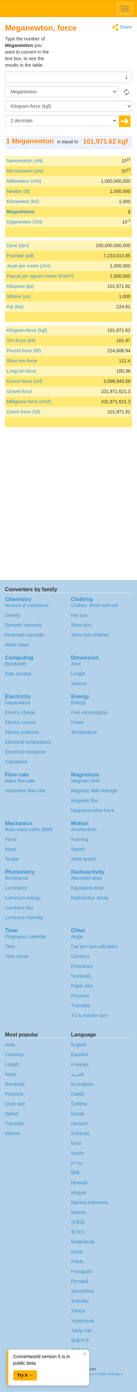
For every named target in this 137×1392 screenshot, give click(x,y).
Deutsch (79, 1123)
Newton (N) (18, 191)
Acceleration (83, 829)
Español (79, 1054)
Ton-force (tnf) (21, 340)
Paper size (82, 985)
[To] (68, 106)
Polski (77, 1261)
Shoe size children (90, 635)
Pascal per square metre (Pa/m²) (40, 276)
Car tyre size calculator (94, 946)
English (78, 1044)
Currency (80, 956)
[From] (61, 91)
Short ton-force (22, 360)
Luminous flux (19, 907)
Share (122, 27)
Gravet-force (19, 391)
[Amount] (68, 77)
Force (11, 839)
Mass (10, 849)
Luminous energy (22, 897)
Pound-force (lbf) (24, 350)
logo (68, 8)
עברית (77, 1163)
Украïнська (82, 1320)
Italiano (78, 1212)
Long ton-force (21, 371)
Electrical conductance (28, 742)
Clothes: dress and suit (94, 605)
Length (78, 673)
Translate (80, 1005)
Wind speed (83, 859)
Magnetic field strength (94, 790)
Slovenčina (82, 1291)
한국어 (78, 1232)
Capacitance (18, 702)
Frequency (82, 966)
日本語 (78, 1222)
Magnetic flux (84, 800)
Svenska (80, 1301)
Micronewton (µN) (25, 171)
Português (81, 1271)
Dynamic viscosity (23, 625)
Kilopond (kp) (20, 286)
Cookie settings (107, 1374)
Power (77, 722)
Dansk (77, 1113)
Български (82, 1084)
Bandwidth (15, 663)
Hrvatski (79, 1182)
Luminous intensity (24, 917)
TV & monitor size (89, 1015)
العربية (77, 1074)
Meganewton (21, 211)
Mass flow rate (20, 780)
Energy (78, 702)
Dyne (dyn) (18, 245)
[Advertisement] (91, 51)
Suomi (77, 1153)
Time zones (17, 956)
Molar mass (17, 644)
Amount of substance (27, 605)
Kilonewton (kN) (23, 201)
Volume (78, 683)
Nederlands (83, 1241)
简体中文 (80, 1340)
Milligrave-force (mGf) (29, 401)
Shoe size (81, 625)
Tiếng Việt (81, 1330)
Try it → (25, 1375)
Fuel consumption (89, 712)
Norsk (77, 1251)
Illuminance (16, 878)
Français (80, 1064)
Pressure (80, 995)
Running (79, 839)
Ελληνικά (80, 1133)
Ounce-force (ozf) (25, 381)
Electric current (20, 722)
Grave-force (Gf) (23, 411)
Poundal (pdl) (20, 255)
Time (10, 946)
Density (12, 615)
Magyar (78, 1192)
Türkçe (78, 1310)
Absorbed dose (86, 878)
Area (76, 663)
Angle (77, 936)
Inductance (16, 761)
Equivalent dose (87, 888)
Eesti (76, 1143)
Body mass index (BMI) (29, 829)
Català (77, 1094)
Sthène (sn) (18, 296)
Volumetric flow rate (25, 790)
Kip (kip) (15, 306)
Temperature (84, 732)
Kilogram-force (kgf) (27, 330)
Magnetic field (85, 780)
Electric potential (22, 732)
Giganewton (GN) (25, 221)
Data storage (18, 673)
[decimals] (61, 120)
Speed (77, 849)
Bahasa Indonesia (89, 1202)
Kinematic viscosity (24, 635)
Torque (12, 859)
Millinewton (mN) (24, 181)
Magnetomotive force (92, 810)
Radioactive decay (90, 897)
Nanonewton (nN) (25, 160)
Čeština (78, 1103)
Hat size (79, 615)
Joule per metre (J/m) (29, 265)
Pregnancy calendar (25, 936)
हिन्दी (75, 1172)
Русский (79, 1281)
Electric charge (20, 712)
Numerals (81, 976)
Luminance (16, 888)
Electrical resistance (25, 751)
